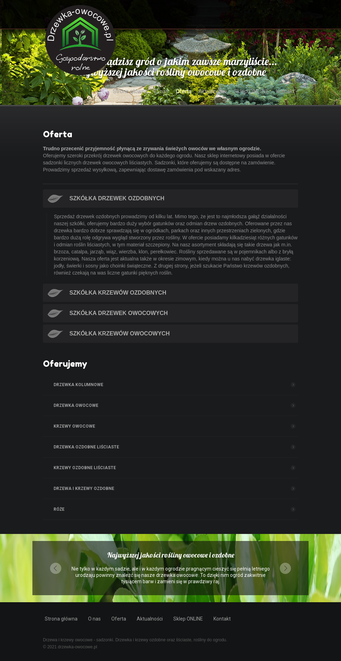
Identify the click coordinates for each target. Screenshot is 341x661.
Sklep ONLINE (251, 91)
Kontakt (285, 91)
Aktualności (212, 91)
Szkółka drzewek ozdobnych (117, 198)
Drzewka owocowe (76, 405)
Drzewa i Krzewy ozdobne (84, 488)
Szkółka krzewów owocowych (119, 333)
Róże (59, 509)
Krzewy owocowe (74, 426)
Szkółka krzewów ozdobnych (117, 293)
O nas (162, 91)
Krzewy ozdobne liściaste (85, 467)
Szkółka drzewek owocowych (118, 313)
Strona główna (130, 91)
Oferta (183, 91)
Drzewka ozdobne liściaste (86, 447)
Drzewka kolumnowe (78, 384)
